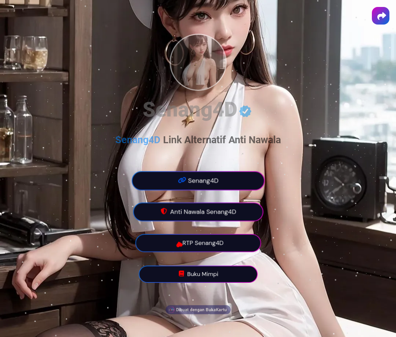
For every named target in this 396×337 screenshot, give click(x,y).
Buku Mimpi (198, 274)
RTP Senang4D (197, 243)
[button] (380, 16)
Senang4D (198, 180)
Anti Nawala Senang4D (197, 212)
